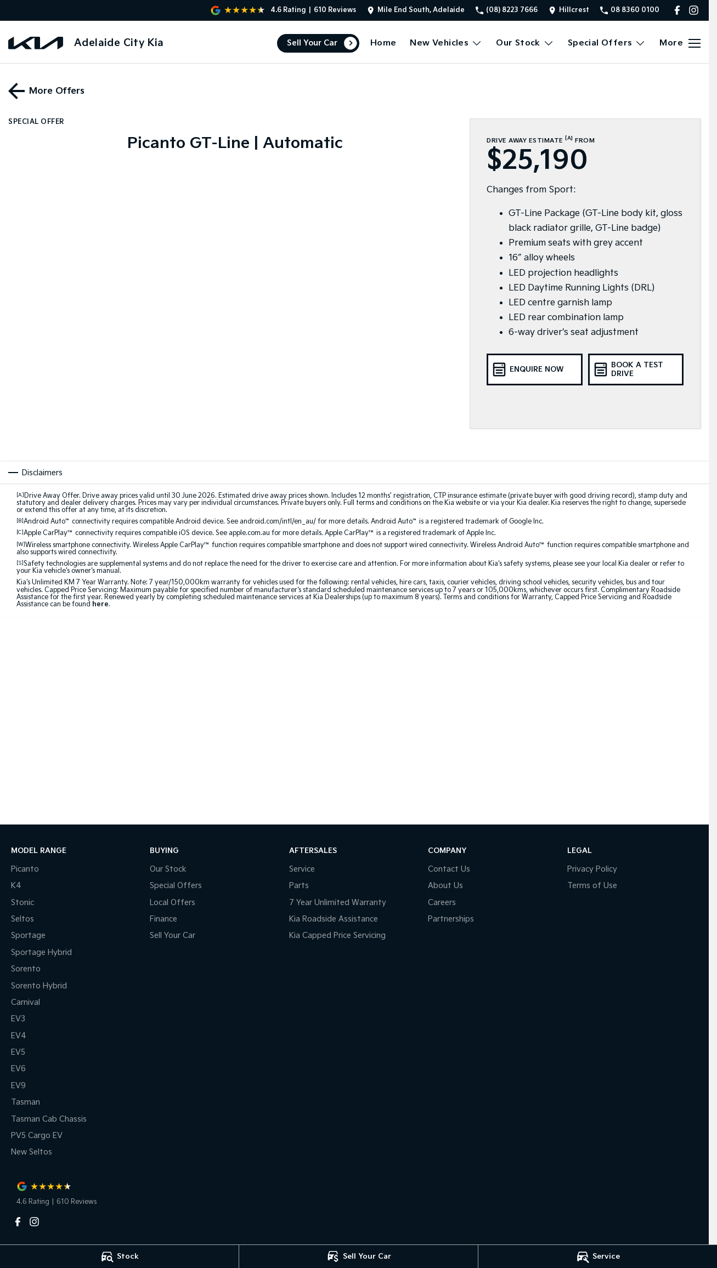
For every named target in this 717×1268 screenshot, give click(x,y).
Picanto (25, 869)
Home (383, 43)
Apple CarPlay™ (49, 533)
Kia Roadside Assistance (333, 919)
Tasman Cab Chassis (49, 1119)
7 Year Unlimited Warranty (337, 902)
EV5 (18, 1052)
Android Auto (47, 522)
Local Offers (172, 902)
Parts (299, 885)
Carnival (25, 1002)
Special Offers (176, 885)
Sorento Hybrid (39, 986)
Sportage (28, 935)
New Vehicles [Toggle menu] (446, 43)
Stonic (22, 902)
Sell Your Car (312, 43)
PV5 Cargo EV (37, 1135)
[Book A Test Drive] (636, 369)
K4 (16, 885)
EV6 (18, 1068)
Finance (163, 919)
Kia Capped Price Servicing (337, 935)
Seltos (22, 919)
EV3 (18, 1019)
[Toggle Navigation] (680, 43)
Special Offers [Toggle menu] (607, 43)
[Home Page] (35, 43)
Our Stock (168, 869)
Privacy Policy (592, 869)
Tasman (25, 1102)
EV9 (18, 1085)
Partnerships (451, 919)
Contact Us (449, 869)
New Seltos (31, 1152)
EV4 (18, 1035)
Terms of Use (592, 885)
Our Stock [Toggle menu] (525, 43)
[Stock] (119, 1256)
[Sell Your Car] (358, 1256)
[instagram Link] (694, 10)
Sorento (26, 969)
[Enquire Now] (534, 369)
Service (302, 869)
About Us (445, 885)
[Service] (597, 1256)
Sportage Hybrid (41, 952)
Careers (442, 902)
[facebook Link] (677, 10)
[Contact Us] (416, 10)
